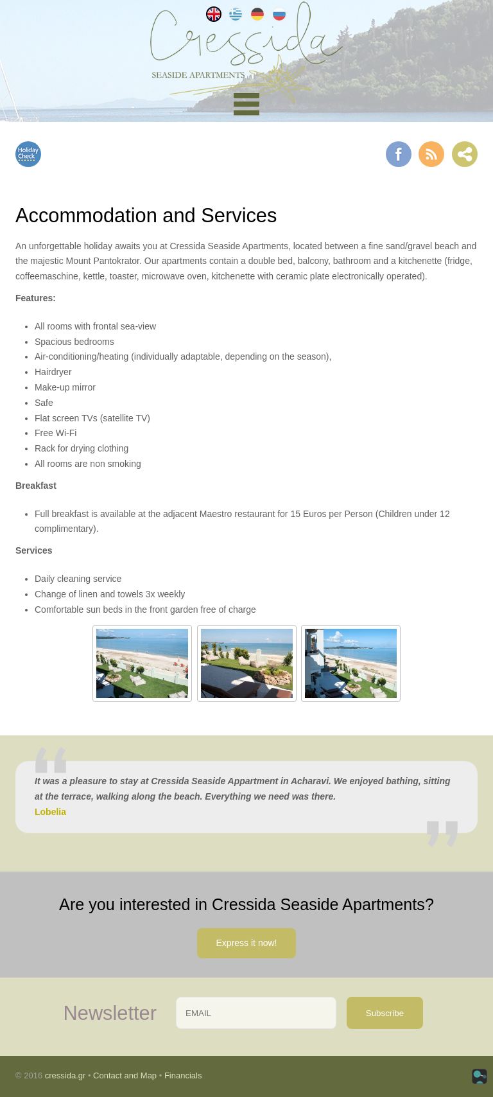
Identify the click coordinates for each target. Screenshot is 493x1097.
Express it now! (246, 943)
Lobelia (50, 812)
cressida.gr (65, 1075)
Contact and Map (125, 1075)
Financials (183, 1075)
